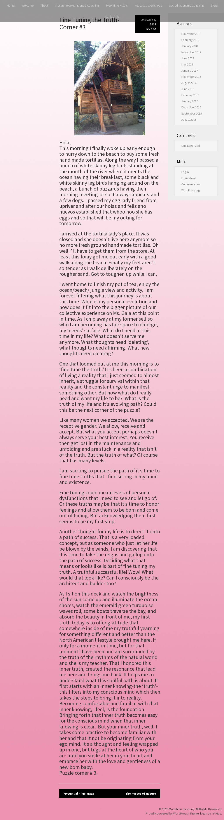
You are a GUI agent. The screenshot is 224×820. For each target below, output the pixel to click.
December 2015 (191, 107)
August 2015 (188, 120)
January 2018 (189, 46)
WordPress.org (190, 190)
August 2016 (188, 83)
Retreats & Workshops (148, 5)
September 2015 (191, 113)
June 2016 (187, 89)
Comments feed (191, 184)
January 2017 (189, 70)
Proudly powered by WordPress (167, 813)
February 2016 (190, 95)
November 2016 (191, 77)
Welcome (27, 5)
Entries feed (188, 178)
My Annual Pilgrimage (79, 793)
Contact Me (112, 16)
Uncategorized (190, 146)
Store (214, 5)
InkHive (216, 813)
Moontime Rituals (117, 5)
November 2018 (191, 34)
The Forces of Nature (140, 793)
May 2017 (187, 64)
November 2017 (191, 52)
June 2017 (187, 58)
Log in (185, 172)
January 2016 (189, 101)
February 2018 (190, 40)
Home (10, 5)
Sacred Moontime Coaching (186, 5)
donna (151, 29)
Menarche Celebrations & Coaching (77, 5)
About (44, 5)
